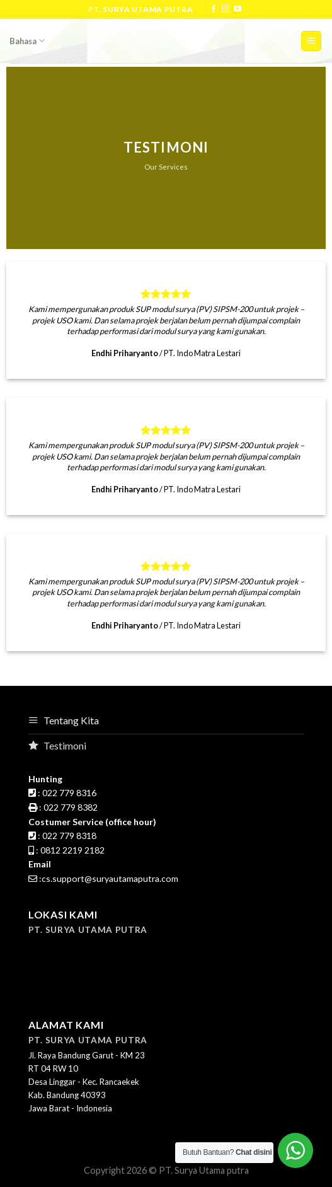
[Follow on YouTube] (237, 9)
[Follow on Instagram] (225, 9)
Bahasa (27, 41)
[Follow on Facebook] (213, 9)
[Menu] (311, 41)
